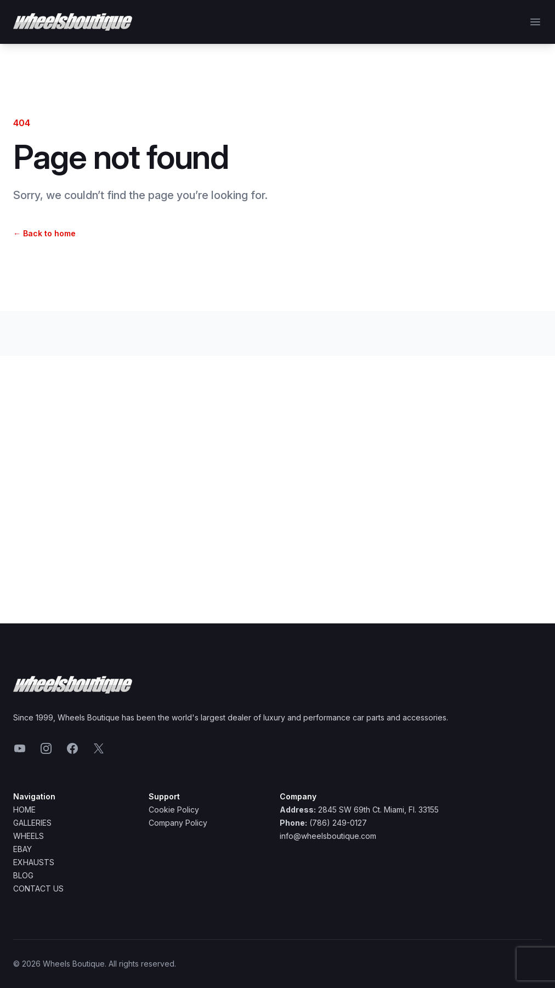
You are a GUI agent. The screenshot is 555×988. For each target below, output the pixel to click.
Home (24, 809)
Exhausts (33, 862)
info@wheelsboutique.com (328, 836)
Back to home (44, 233)
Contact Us (38, 888)
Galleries (32, 822)
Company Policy (178, 822)
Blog (23, 875)
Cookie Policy (174, 809)
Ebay (22, 849)
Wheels (28, 836)
